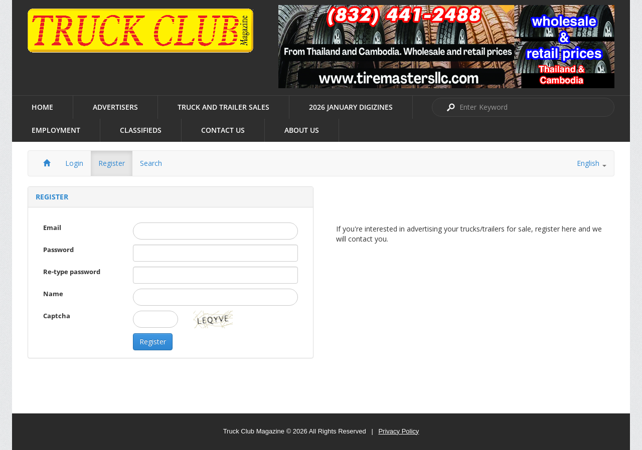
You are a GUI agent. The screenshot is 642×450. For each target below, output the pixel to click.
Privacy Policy (398, 431)
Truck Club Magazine (253, 431)
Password (58, 249)
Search (151, 163)
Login (74, 163)
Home (42, 107)
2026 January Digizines (351, 107)
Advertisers (115, 107)
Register (111, 163)
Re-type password (71, 271)
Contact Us (223, 130)
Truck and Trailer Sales (223, 107)
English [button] (591, 163)
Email (52, 227)
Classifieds (141, 130)
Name (53, 293)
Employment (56, 130)
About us (301, 130)
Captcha (56, 315)
